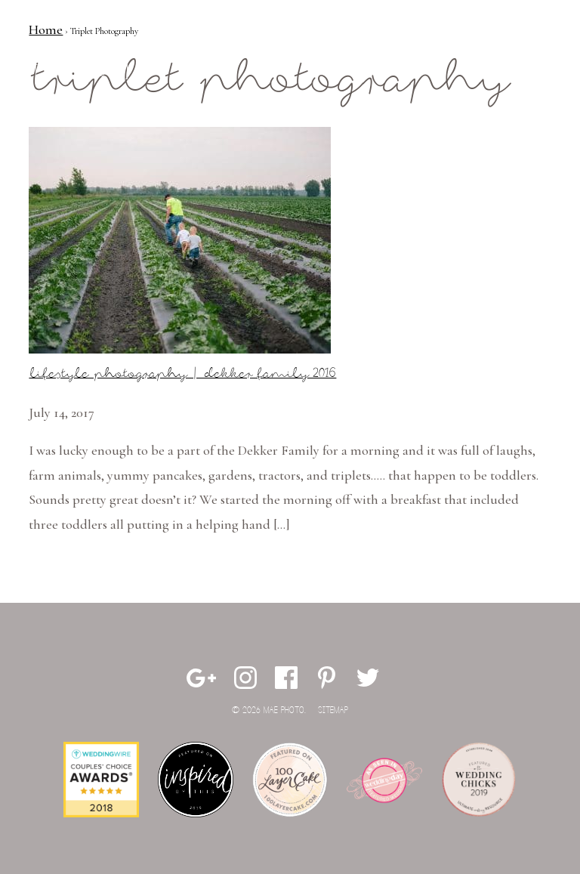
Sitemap (333, 710)
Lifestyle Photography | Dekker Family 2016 (182, 374)
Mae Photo (85, 60)
